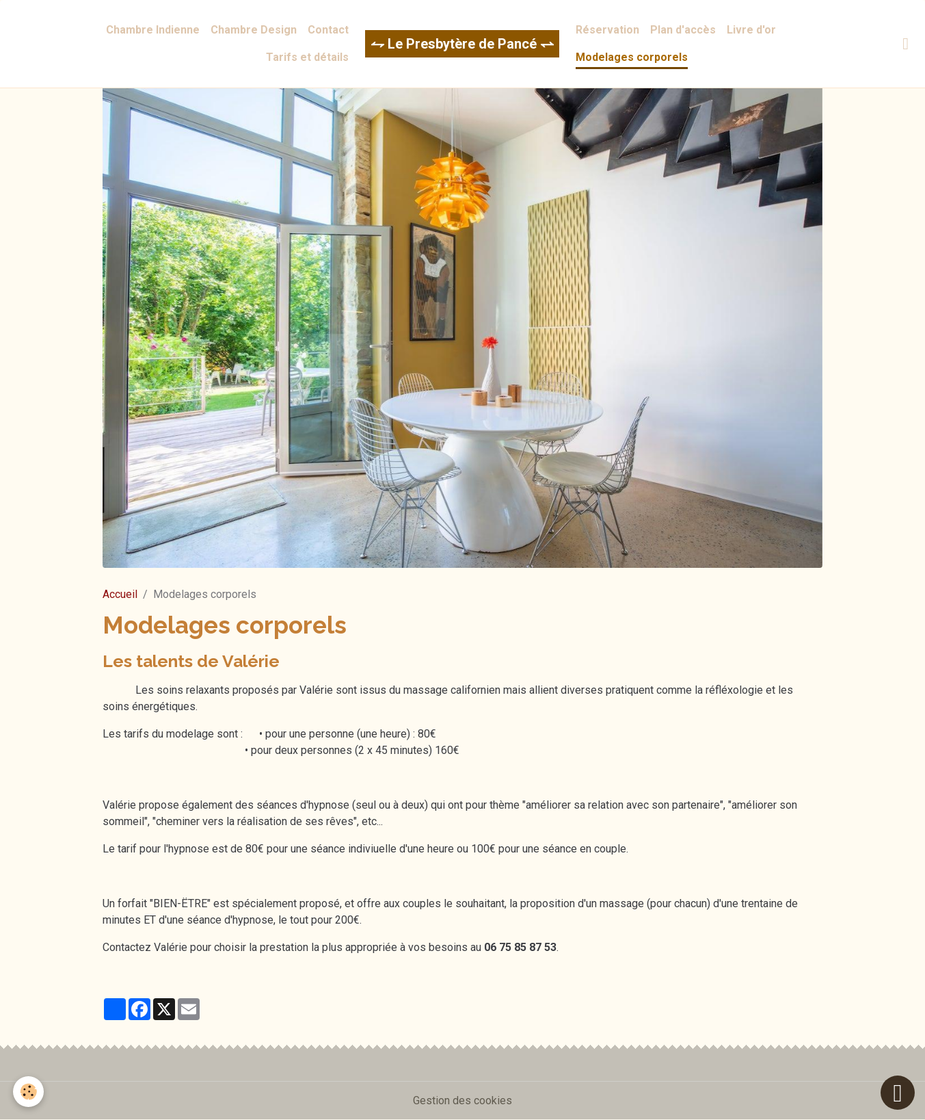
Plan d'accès (683, 29)
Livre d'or (751, 29)
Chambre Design (254, 29)
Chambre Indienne (153, 29)
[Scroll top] (898, 1093)
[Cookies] (29, 1091)
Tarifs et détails (307, 57)
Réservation (607, 29)
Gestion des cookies (462, 1100)
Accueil (120, 594)
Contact (328, 29)
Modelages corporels (632, 57)
